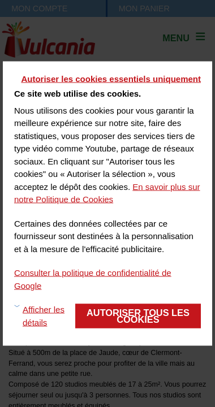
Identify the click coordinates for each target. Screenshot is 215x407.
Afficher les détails (43, 316)
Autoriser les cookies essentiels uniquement (111, 79)
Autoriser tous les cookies (138, 315)
